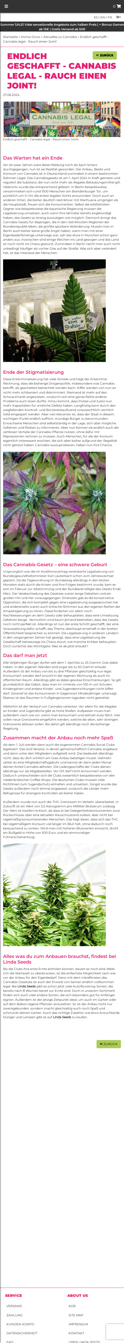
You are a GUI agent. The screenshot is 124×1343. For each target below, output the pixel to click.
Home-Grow (30, 37)
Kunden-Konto (20, 1324)
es (96, 17)
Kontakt (76, 1333)
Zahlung (14, 1315)
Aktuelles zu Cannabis (60, 37)
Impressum (78, 1324)
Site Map (76, 1315)
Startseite (10, 37)
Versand (14, 1306)
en (102, 17)
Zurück (104, 55)
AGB (72, 1306)
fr (109, 17)
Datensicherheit (21, 1333)
